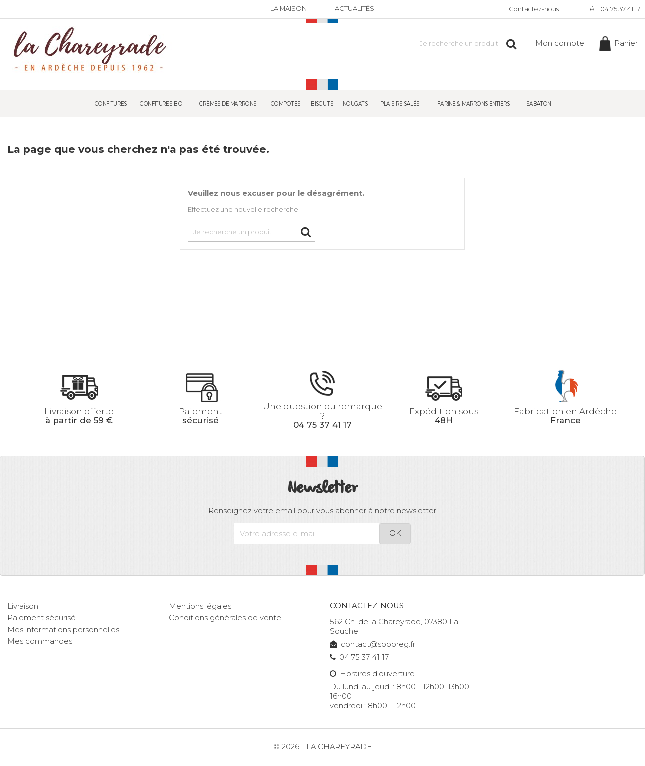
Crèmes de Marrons (228, 103)
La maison (288, 9)
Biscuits (322, 103)
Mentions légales (200, 606)
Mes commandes (40, 641)
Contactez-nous (534, 8)
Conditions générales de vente (225, 618)
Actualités (355, 9)
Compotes (285, 103)
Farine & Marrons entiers (474, 103)
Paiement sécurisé (42, 618)
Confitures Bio (162, 103)
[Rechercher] (462, 44)
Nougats (355, 103)
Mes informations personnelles (64, 630)
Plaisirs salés (400, 103)
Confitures (111, 103)
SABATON (538, 103)
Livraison (23, 606)
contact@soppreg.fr (373, 644)
